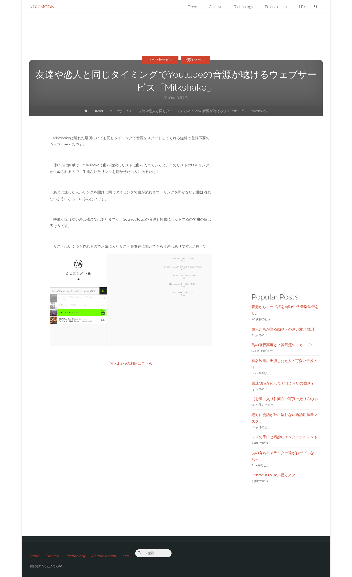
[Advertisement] (131, 453)
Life (125, 556)
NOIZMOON (42, 6)
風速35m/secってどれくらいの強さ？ (283, 383)
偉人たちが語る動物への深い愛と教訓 (283, 329)
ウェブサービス (160, 60)
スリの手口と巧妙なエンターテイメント (285, 437)
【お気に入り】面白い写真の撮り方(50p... (286, 399)
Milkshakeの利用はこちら (131, 363)
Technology (76, 556)
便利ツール (196, 60)
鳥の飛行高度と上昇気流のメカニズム (283, 345)
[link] (315, 7)
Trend (97, 111)
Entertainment (104, 556)
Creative (52, 556)
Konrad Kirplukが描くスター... (276, 475)
